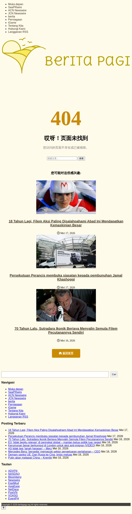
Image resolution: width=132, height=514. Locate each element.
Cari (114, 374)
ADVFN (12, 470)
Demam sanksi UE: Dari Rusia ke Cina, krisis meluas (40, 454)
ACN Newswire (17, 10)
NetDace (13, 489)
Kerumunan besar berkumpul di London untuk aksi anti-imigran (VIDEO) (51, 445)
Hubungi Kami (16, 28)
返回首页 (66, 353)
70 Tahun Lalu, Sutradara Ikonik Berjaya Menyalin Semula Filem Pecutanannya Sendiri (65, 330)
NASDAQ (14, 473)
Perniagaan (15, 19)
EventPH (13, 498)
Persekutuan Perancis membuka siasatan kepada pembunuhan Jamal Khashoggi (66, 277)
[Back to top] (3, 508)
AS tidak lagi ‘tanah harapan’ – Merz (30, 448)
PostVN (12, 492)
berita (11, 16)
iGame (12, 22)
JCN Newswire (17, 13)
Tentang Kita (15, 25)
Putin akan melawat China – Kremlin (30, 457)
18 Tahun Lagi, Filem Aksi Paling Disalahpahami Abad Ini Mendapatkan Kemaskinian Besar (66, 223)
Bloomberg (14, 477)
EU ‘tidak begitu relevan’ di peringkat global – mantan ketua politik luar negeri (54, 442)
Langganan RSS (18, 31)
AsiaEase (14, 486)
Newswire (14, 480)
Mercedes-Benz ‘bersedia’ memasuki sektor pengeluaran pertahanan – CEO (54, 451)
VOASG (13, 495)
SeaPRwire (15, 7)
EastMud (13, 483)
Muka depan (15, 4)
